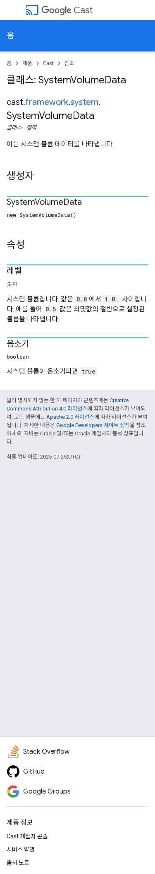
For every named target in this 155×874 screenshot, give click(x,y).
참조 (69, 63)
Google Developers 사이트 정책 (93, 425)
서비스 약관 (21, 849)
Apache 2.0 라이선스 (70, 417)
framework (46, 102)
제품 (27, 63)
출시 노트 (18, 862)
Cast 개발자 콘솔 (27, 836)
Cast (67, 10)
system (84, 102)
